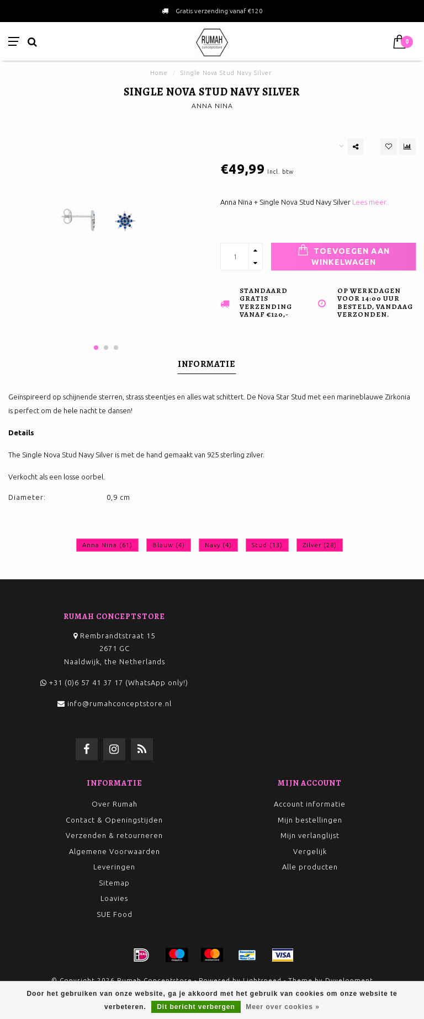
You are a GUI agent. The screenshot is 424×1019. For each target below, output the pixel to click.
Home (159, 73)
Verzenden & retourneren (114, 835)
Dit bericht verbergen (196, 1007)
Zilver (320, 544)
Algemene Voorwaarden (114, 851)
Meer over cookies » (283, 1007)
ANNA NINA (212, 105)
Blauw (168, 544)
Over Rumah (114, 804)
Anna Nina (107, 544)
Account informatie (310, 804)
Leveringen (114, 867)
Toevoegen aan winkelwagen (344, 255)
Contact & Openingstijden (114, 820)
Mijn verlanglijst (310, 835)
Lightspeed (262, 980)
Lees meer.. (370, 202)
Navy (218, 544)
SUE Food (114, 914)
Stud (267, 544)
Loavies (114, 898)
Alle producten (310, 867)
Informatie (207, 364)
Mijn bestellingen (310, 820)
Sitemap (114, 883)
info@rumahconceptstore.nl (119, 703)
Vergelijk (310, 851)
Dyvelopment (349, 980)
